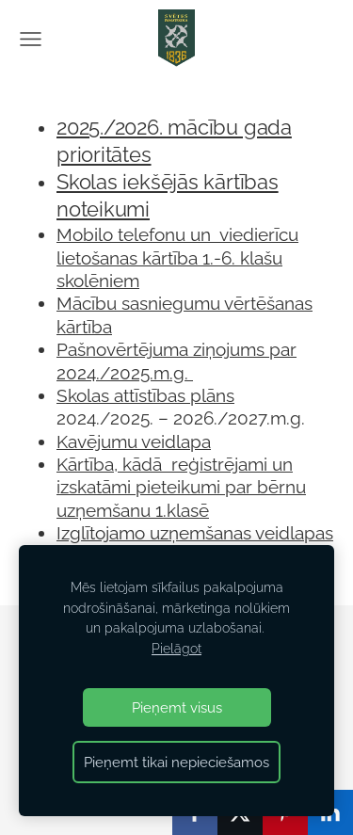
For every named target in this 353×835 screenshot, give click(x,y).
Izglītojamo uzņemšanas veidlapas (194, 532)
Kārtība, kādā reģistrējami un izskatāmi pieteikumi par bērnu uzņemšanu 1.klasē (181, 487)
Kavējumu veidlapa (133, 441)
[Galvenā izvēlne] (30, 39)
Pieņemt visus (177, 707)
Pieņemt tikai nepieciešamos (176, 762)
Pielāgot (176, 648)
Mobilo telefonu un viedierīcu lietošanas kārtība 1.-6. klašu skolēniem (177, 257)
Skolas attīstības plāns (145, 395)
